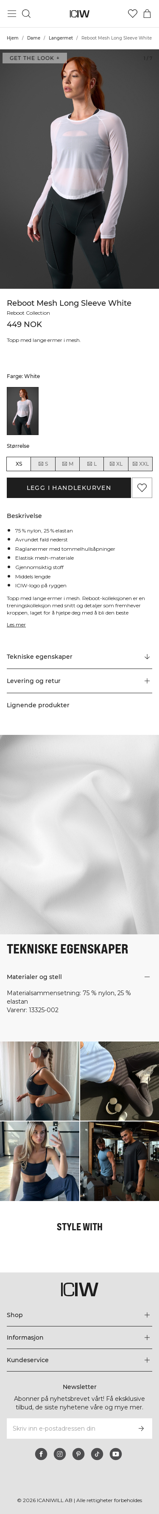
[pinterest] (78, 1454)
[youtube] (115, 1454)
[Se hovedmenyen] (12, 13)
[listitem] (23, 411)
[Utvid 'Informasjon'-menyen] (79, 1337)
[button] (79, 681)
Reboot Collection (30, 313)
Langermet (61, 38)
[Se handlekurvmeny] (147, 13)
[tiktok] (97, 1454)
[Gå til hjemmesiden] (79, 13)
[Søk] (26, 13)
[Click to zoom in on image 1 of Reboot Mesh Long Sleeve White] (79, 169)
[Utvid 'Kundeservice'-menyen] (79, 1360)
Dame (33, 38)
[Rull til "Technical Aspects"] (79, 657)
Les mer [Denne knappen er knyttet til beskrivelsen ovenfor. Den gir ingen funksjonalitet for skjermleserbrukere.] (17, 624)
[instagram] (59, 1454)
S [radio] (43, 464)
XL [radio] (116, 464)
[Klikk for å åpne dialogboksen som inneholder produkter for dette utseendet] (39, 1081)
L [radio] (91, 464)
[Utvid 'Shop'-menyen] (79, 1315)
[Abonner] (141, 1428)
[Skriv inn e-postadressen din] (68, 1428)
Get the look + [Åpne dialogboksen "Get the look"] (35, 58)
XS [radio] (19, 464)
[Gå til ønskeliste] (133, 13)
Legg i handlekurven (69, 488)
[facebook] (41, 1454)
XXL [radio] (140, 464)
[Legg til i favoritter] (142, 488)
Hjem (13, 38)
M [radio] (67, 464)
